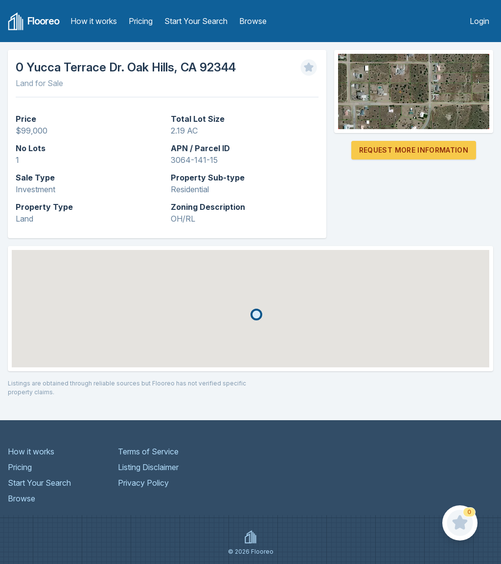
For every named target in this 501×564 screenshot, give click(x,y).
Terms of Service (148, 451)
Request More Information (413, 150)
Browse (253, 21)
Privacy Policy (143, 483)
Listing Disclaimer (148, 467)
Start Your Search (196, 21)
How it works (93, 21)
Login (479, 21)
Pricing (141, 21)
